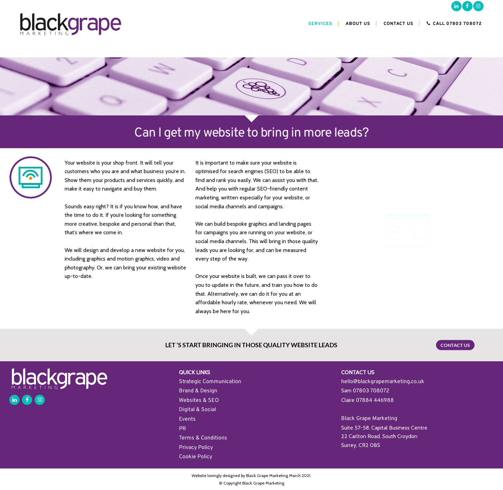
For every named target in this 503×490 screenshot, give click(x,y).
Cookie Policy (195, 456)
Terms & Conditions (203, 438)
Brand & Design (198, 391)
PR (182, 428)
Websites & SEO (199, 400)
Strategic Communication (210, 381)
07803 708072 (371, 391)
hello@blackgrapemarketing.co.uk (382, 381)
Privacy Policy (196, 447)
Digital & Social (197, 409)
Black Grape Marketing (369, 418)
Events (187, 419)
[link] (371, 390)
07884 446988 (375, 400)
